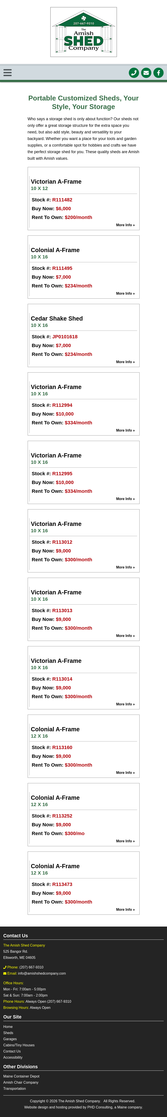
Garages (10, 1039)
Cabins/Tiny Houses (19, 1045)
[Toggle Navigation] (7, 73)
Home (8, 1027)
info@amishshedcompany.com (42, 973)
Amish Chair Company (20, 1082)
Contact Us (12, 1051)
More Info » (125, 225)
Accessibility (12, 1057)
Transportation (14, 1088)
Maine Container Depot (21, 1076)
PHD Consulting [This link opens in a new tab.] (99, 1107)
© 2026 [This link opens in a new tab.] (51, 1101)
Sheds (8, 1033)
